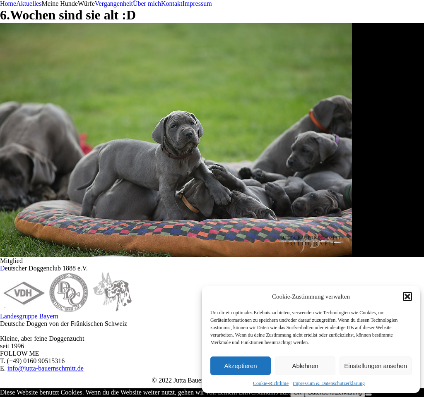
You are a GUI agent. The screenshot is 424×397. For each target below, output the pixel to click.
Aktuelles (28, 3)
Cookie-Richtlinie (271, 383)
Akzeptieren (240, 365)
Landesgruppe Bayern (29, 316)
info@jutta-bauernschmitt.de (45, 368)
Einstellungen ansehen (375, 365)
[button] (407, 296)
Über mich (147, 3)
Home (8, 3)
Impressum (197, 3)
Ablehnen (305, 365)
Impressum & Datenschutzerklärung (329, 383)
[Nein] (368, 394)
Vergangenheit (114, 3)
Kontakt (172, 3)
